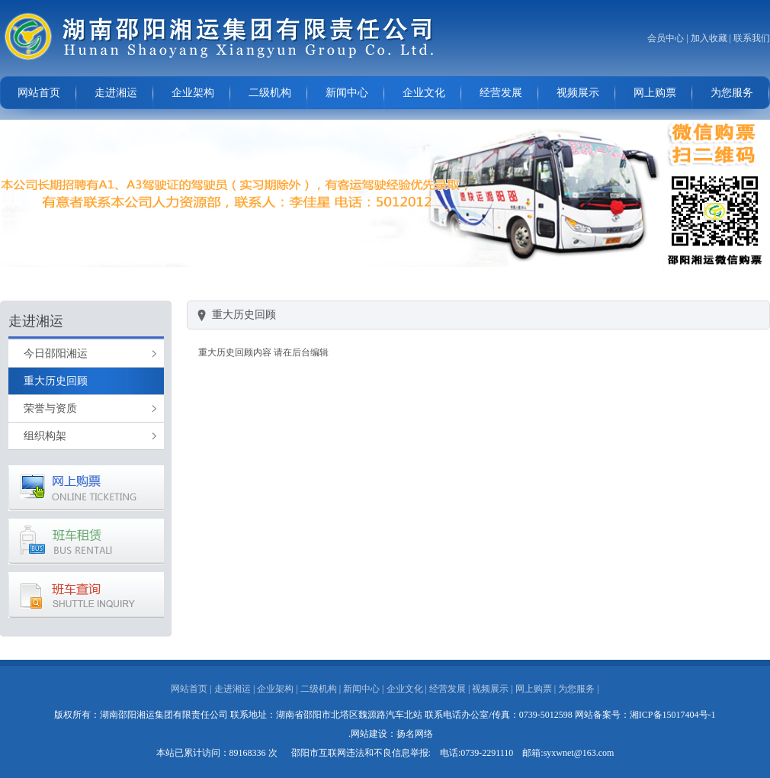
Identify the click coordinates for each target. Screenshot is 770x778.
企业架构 (193, 92)
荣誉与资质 (50, 408)
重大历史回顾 (56, 381)
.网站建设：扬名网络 (390, 733)
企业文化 (424, 92)
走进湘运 (116, 92)
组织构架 (45, 436)
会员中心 (665, 38)
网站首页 (39, 92)
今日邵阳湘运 (56, 353)
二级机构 (270, 92)
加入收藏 (709, 38)
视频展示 (578, 92)
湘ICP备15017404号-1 (673, 714)
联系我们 (751, 38)
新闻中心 (347, 92)
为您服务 (732, 92)
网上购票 (655, 92)
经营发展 (501, 92)
